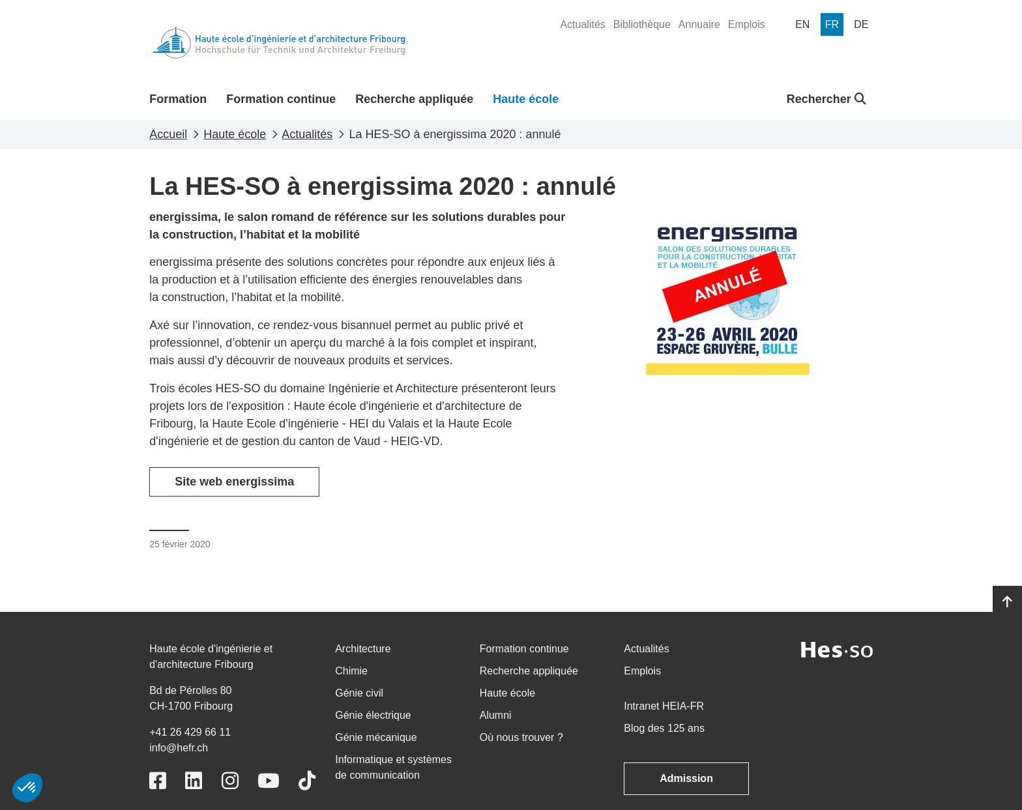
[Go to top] (1007, 602)
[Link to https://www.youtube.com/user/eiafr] (268, 781)
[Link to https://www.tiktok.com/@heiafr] (307, 781)
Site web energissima (234, 481)
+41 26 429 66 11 (190, 732)
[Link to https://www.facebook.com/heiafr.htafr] (157, 781)
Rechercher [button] (826, 99)
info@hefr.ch (178, 747)
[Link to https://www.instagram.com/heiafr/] (230, 781)
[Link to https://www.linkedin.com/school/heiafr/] (193, 781)
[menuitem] (582, 24)
